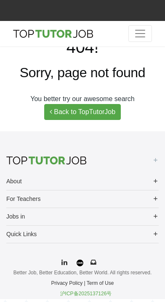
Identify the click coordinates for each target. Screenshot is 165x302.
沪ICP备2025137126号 (86, 294)
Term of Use (100, 283)
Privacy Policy (67, 283)
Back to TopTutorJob (82, 111)
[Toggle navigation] (140, 33)
